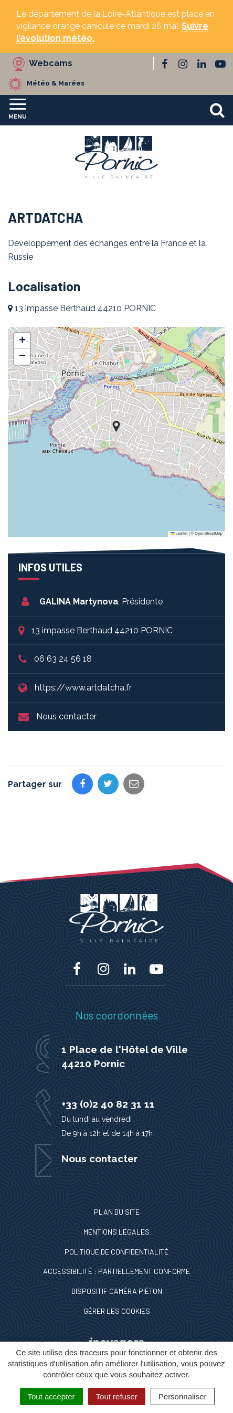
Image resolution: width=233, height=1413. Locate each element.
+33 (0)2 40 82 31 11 (108, 1104)
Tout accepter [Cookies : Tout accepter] (51, 1396)
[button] (116, 426)
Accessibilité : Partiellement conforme (116, 1271)
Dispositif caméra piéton (116, 1291)
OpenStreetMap (209, 533)
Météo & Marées (55, 83)
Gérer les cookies (116, 1310)
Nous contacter (66, 716)
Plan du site (117, 1211)
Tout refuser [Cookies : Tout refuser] (116, 1396)
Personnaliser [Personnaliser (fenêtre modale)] (182, 1396)
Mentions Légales (116, 1231)
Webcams (50, 63)
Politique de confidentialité (116, 1251)
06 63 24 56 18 (63, 659)
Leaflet (179, 533)
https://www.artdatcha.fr (83, 688)
